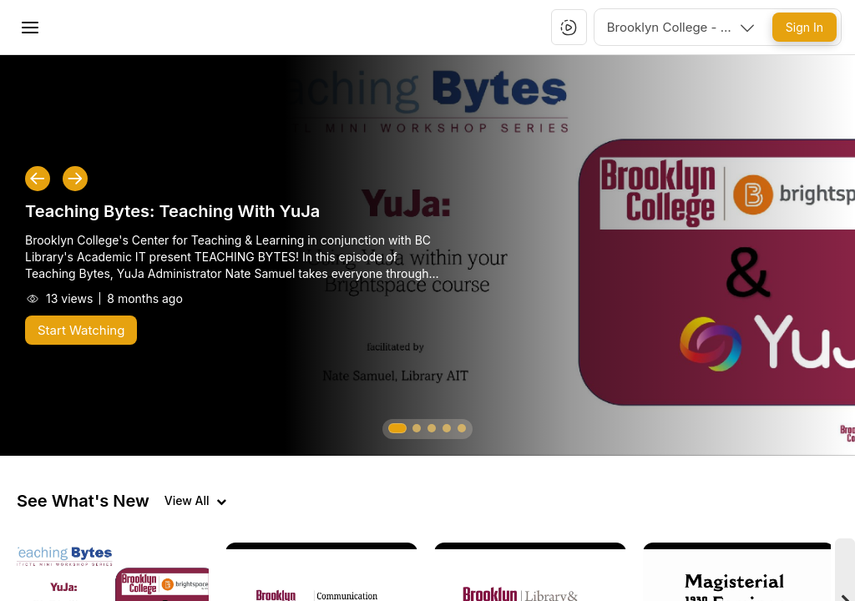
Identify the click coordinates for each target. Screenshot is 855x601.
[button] (569, 28)
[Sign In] (804, 27)
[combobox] (682, 27)
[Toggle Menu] (30, 27)
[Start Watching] (81, 330)
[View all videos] (195, 501)
